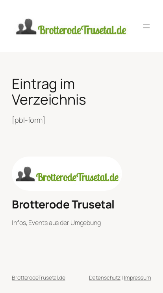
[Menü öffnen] (146, 26)
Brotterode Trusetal (63, 204)
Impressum (137, 277)
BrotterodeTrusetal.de (38, 277)
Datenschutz (104, 277)
